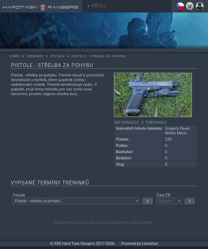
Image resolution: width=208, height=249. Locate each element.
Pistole (58, 56)
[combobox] (76, 201)
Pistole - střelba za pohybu (99, 56)
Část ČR (163, 195)
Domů (15, 56)
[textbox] (76, 201)
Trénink (18, 195)
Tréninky (35, 56)
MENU (96, 6)
